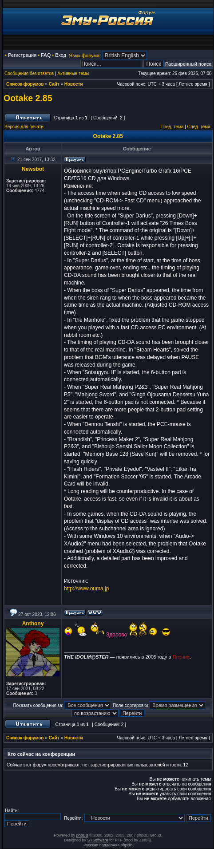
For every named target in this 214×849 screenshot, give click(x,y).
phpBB (82, 835)
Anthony (33, 623)
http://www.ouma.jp (86, 588)
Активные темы (73, 73)
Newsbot (33, 169)
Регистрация (22, 55)
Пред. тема (171, 126)
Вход (60, 55)
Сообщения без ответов (29, 73)
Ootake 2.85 (28, 98)
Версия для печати (24, 126)
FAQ (46, 55)
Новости (73, 84)
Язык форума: (85, 55)
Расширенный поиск (188, 64)
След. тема (198, 126)
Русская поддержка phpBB (108, 845)
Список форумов (25, 84)
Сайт (54, 84)
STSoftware (97, 840)
